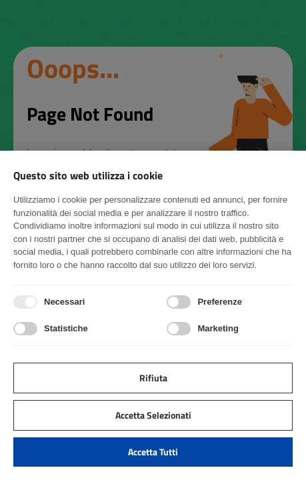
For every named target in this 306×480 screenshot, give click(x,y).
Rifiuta (153, 378)
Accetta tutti (153, 452)
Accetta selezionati (153, 415)
